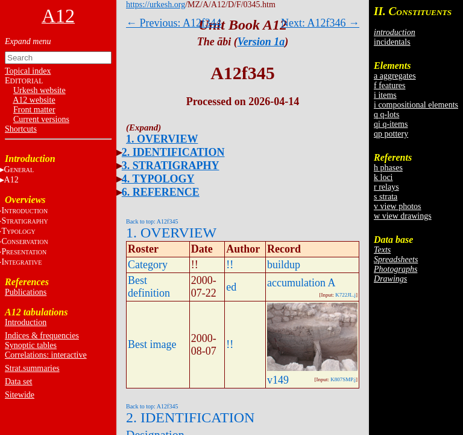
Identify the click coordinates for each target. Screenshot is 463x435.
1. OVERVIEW (162, 139)
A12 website (34, 100)
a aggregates (395, 75)
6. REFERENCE (161, 192)
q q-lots (386, 114)
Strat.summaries (32, 368)
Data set (18, 381)
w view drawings (403, 216)
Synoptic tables (31, 345)
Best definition (149, 286)
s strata (385, 196)
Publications (25, 292)
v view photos (397, 206)
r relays (386, 187)
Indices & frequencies (42, 335)
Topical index (28, 71)
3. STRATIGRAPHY (170, 166)
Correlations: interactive (46, 354)
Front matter (34, 109)
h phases (388, 167)
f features (389, 85)
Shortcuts (21, 129)
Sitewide (19, 394)
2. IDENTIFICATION (173, 152)
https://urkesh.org (155, 4)
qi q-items (391, 124)
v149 (278, 380)
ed (231, 287)
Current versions (41, 119)
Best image (152, 344)
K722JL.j (345, 295)
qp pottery (391, 133)
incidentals (392, 42)
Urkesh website (39, 90)
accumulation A (301, 283)
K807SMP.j (343, 379)
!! (229, 265)
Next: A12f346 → (320, 23)
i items (385, 95)
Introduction (25, 322)
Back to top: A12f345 (152, 221)
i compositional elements (416, 104)
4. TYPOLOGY (158, 179)
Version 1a (261, 42)
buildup (283, 265)
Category (148, 265)
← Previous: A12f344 (173, 23)
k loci (383, 177)
